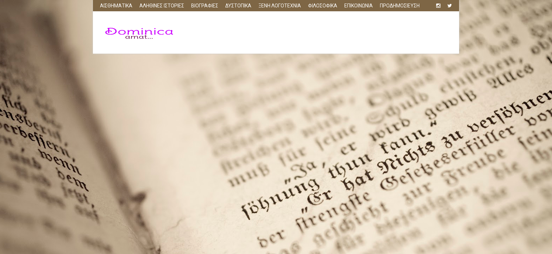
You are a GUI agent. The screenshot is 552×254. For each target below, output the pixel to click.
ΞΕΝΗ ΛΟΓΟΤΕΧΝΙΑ (279, 5)
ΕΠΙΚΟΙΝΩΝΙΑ (358, 5)
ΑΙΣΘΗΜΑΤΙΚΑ (116, 5)
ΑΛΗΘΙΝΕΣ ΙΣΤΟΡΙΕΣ (161, 5)
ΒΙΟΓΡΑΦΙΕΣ (204, 5)
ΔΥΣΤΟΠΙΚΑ (238, 5)
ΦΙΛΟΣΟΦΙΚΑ (322, 5)
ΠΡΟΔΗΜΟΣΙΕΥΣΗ (400, 5)
